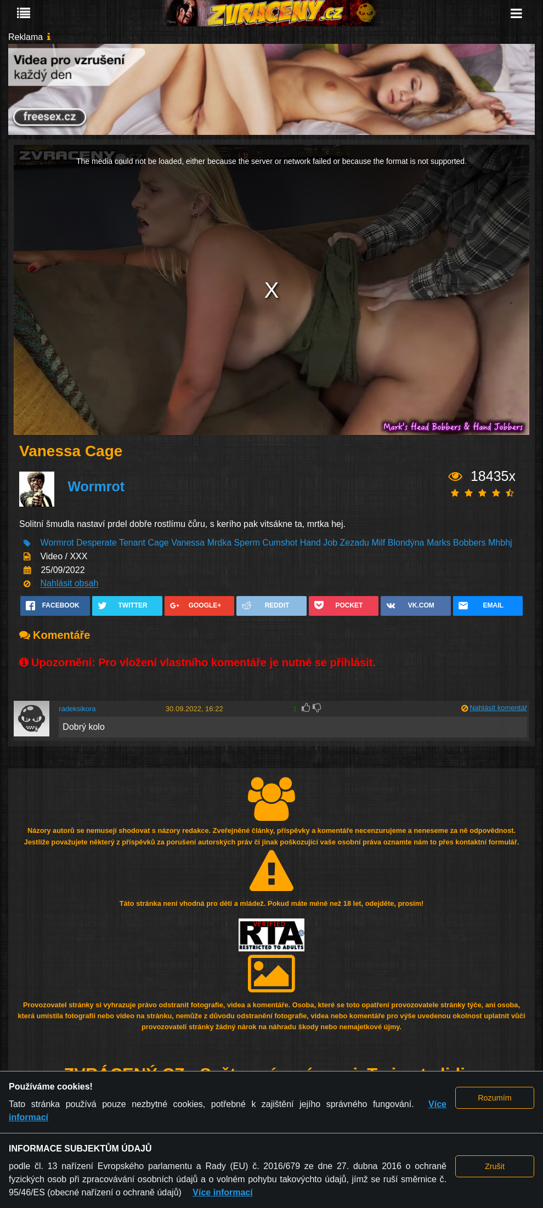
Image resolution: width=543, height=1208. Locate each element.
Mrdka (219, 543)
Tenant (132, 543)
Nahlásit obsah (69, 583)
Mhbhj (500, 543)
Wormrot (96, 487)
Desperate (97, 543)
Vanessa (188, 543)
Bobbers (469, 543)
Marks (439, 543)
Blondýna (406, 543)
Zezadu (354, 543)
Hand (310, 543)
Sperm (247, 543)
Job (330, 543)
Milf (378, 543)
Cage (158, 543)
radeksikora (77, 709)
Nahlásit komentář (498, 708)
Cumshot (279, 543)
